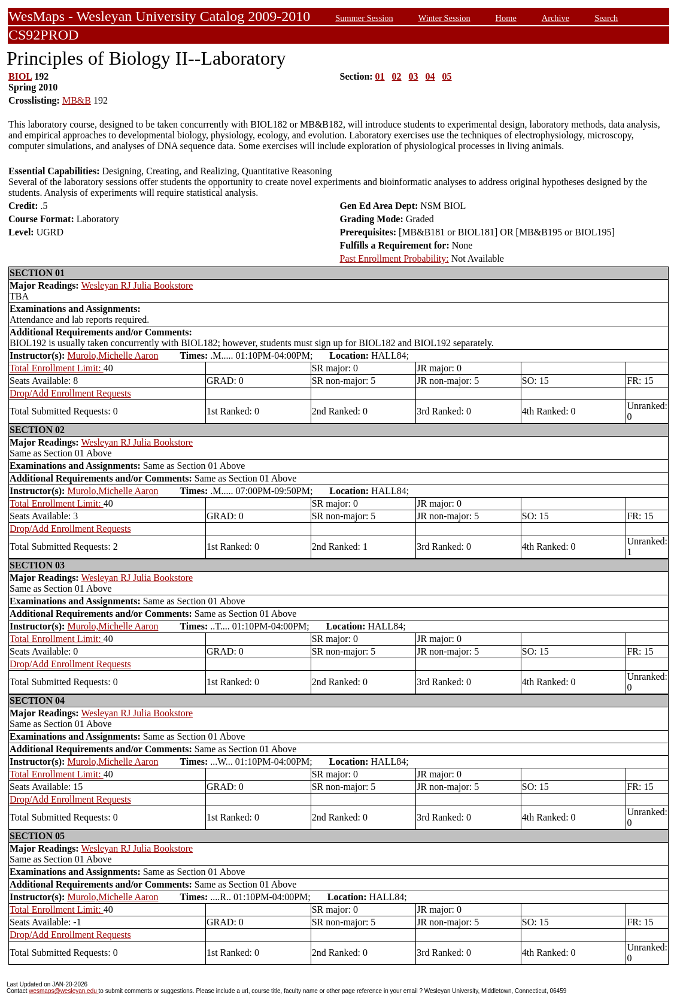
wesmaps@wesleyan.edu (63, 991)
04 (430, 76)
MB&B (76, 100)
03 (413, 76)
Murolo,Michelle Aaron (112, 355)
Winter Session (444, 18)
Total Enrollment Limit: (57, 368)
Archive (555, 18)
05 (447, 76)
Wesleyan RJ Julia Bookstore (137, 285)
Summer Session (364, 18)
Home (506, 18)
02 (397, 76)
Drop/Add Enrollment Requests (70, 393)
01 (380, 76)
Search (606, 18)
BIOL (20, 76)
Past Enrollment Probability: (394, 258)
